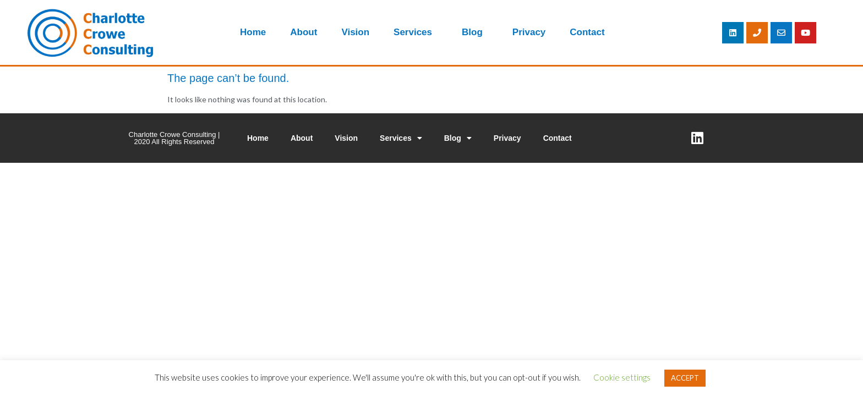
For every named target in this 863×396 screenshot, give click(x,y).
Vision (355, 32)
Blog (475, 32)
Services (416, 32)
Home (253, 32)
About (303, 32)
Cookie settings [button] (622, 377)
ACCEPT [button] (685, 377)
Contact (587, 32)
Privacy (529, 32)
